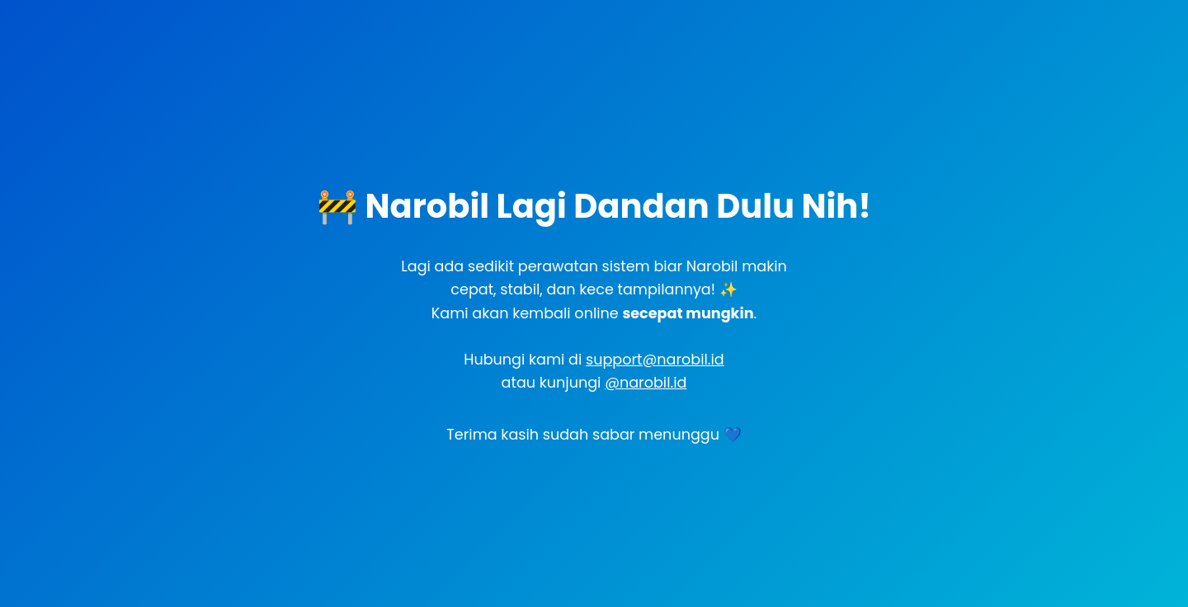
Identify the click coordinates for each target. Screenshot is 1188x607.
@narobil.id (645, 383)
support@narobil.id (655, 359)
